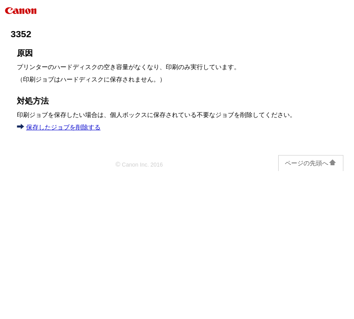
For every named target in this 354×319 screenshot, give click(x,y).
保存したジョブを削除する (63, 127)
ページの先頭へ (311, 163)
